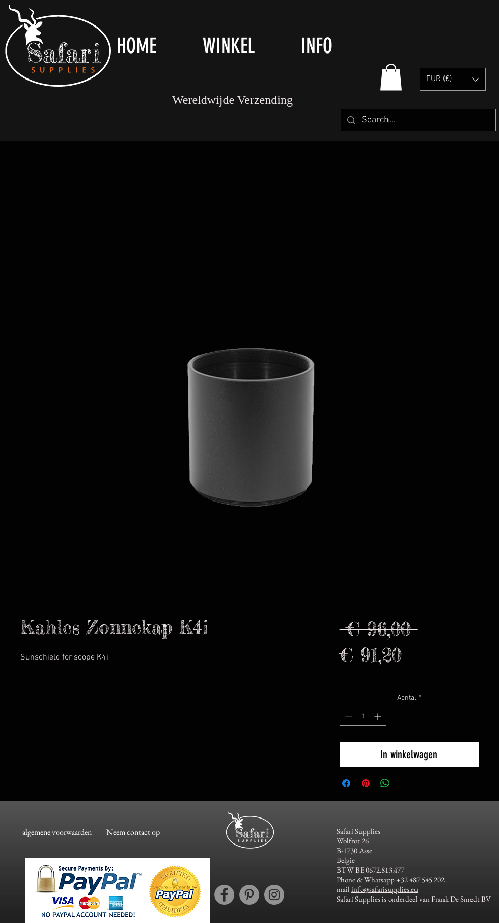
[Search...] (418, 120)
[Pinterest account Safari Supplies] (249, 895)
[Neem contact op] (133, 832)
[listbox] (453, 79)
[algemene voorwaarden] (56, 832)
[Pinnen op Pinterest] (365, 783)
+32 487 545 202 (420, 879)
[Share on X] (404, 783)
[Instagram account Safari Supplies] (274, 895)
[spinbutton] (363, 716)
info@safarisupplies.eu (384, 889)
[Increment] (378, 716)
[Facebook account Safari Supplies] (224, 895)
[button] (244, 46)
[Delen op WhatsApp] (385, 783)
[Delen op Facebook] (346, 783)
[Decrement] (347, 716)
